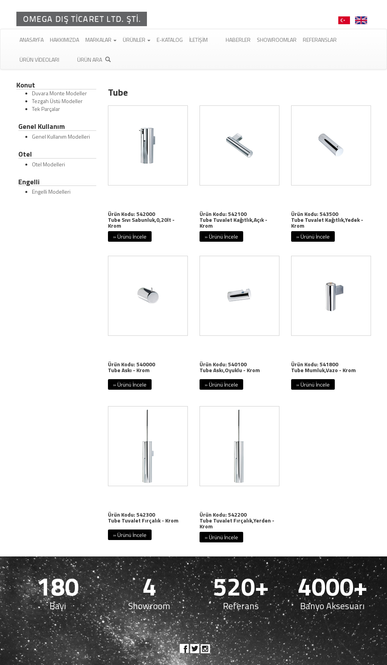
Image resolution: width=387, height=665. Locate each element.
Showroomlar (277, 40)
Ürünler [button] (136, 40)
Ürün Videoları (39, 59)
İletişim (198, 40)
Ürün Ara (94, 59)
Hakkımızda (64, 40)
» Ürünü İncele (130, 236)
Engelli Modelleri (51, 191)
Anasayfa (31, 40)
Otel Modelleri (48, 164)
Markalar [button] (101, 40)
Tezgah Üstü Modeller (57, 101)
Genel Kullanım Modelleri (61, 136)
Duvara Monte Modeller (59, 93)
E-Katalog (170, 40)
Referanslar (320, 40)
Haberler (238, 40)
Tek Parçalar (46, 109)
